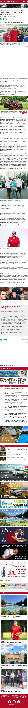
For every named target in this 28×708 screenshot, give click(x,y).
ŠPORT (1, 16)
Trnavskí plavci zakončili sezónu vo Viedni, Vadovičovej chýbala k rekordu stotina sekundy (15, 421)
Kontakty (24, 696)
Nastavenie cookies (17, 697)
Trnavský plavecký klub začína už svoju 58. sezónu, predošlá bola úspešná (13, 381)
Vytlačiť (25, 339)
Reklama (19, 696)
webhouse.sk (19, 705)
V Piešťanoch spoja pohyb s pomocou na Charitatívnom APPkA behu (17, 453)
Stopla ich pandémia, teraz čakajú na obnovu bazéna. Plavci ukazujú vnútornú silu (15, 414)
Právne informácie (13, 695)
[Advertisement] (14, 61)
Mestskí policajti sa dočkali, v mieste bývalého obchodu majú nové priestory (12, 690)
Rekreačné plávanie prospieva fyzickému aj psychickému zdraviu (14, 410)
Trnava (2, 616)
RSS (22, 696)
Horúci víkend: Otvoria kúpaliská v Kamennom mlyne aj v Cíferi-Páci (11, 617)
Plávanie (5, 16)
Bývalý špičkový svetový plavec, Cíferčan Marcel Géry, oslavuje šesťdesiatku (22, 381)
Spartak (2, 641)
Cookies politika (24, 697)
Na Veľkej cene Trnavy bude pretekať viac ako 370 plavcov (4, 380)
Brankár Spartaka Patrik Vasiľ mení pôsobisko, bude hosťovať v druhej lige (16, 458)
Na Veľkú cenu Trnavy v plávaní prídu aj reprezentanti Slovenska (13, 403)
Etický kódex (15, 696)
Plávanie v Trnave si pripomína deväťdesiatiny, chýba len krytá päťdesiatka (15, 407)
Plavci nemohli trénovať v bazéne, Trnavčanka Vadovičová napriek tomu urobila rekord (15, 417)
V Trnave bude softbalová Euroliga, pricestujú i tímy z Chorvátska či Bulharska (17, 448)
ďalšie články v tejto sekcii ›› (22, 424)
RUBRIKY (14, 1)
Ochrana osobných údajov (21, 695)
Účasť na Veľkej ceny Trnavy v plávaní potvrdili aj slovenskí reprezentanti (15, 400)
